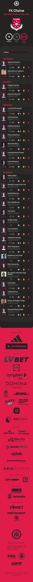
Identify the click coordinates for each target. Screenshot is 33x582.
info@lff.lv (14, 549)
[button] (16, 52)
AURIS (20, 574)
